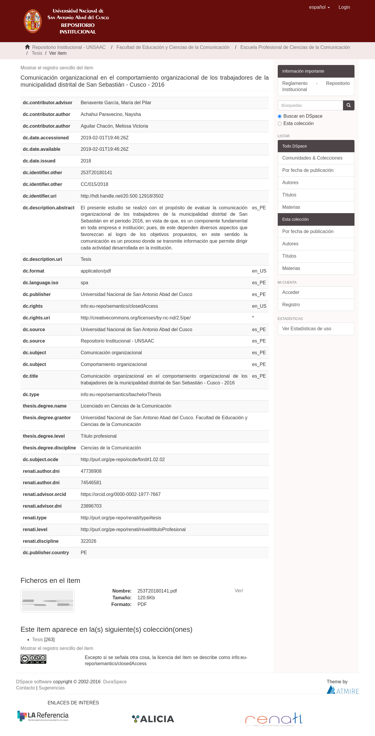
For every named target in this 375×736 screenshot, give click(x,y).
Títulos (289, 194)
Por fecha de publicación (308, 170)
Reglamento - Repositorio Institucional (316, 86)
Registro (291, 304)
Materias (291, 207)
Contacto (25, 687)
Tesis (37, 53)
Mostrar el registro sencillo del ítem (57, 67)
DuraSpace (115, 681)
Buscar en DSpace (300, 116)
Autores (290, 182)
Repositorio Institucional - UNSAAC (69, 47)
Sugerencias (52, 687)
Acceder (291, 292)
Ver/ (239, 590)
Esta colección (296, 123)
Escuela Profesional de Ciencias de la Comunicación (295, 47)
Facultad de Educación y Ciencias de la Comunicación (173, 47)
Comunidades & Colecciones (312, 157)
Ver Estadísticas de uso (306, 328)
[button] (319, 7)
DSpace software (34, 681)
